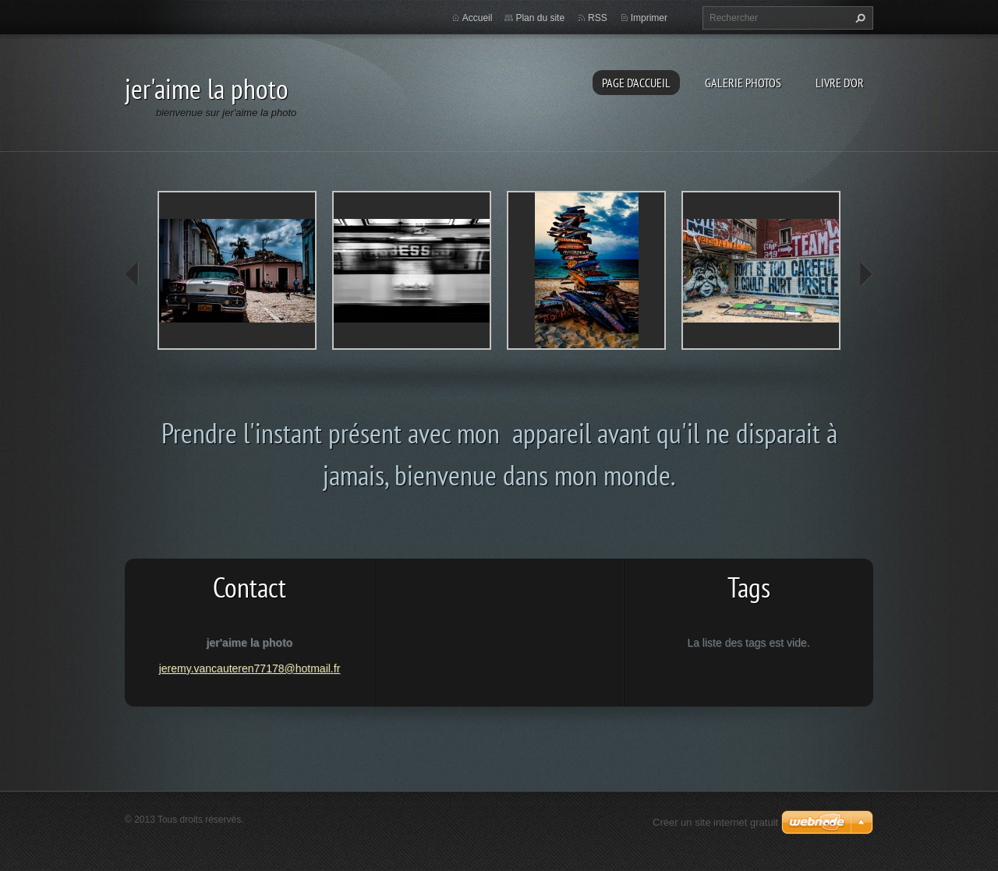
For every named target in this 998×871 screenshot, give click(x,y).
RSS (597, 17)
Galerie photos (743, 82)
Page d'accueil (636, 82)
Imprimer (649, 17)
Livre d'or (840, 82)
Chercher (858, 18)
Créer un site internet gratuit (715, 822)
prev (132, 274)
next (865, 274)
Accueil (477, 17)
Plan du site (539, 17)
